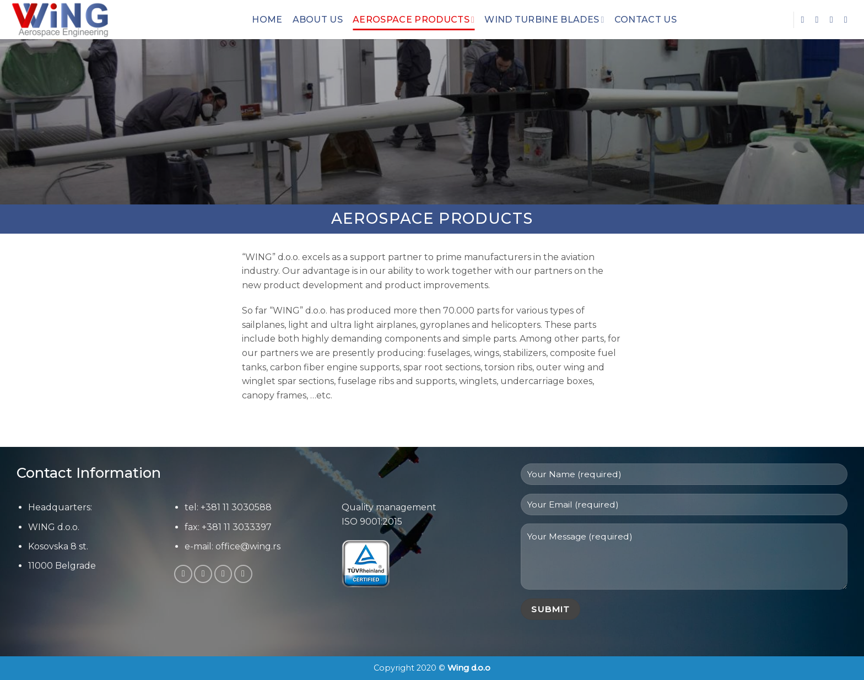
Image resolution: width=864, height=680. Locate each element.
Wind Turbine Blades (544, 19)
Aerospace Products (413, 19)
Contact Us (645, 19)
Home (267, 19)
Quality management (389, 507)
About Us (318, 19)
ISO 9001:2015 (372, 521)
